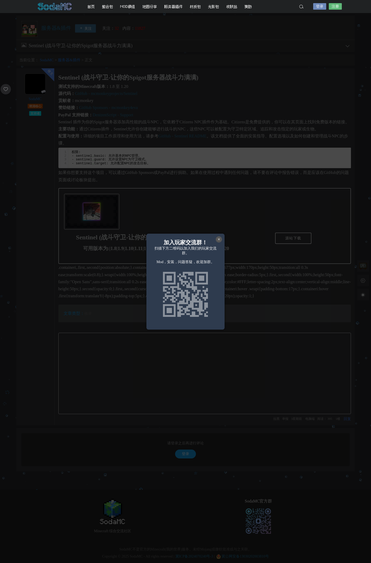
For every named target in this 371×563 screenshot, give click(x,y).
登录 (319, 6)
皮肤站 (231, 7)
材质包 (195, 7)
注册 (335, 6)
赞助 (248, 7)
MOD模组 (127, 7)
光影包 (213, 7)
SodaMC (55, 6)
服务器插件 (173, 7)
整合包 (107, 7)
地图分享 (150, 7)
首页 (91, 7)
